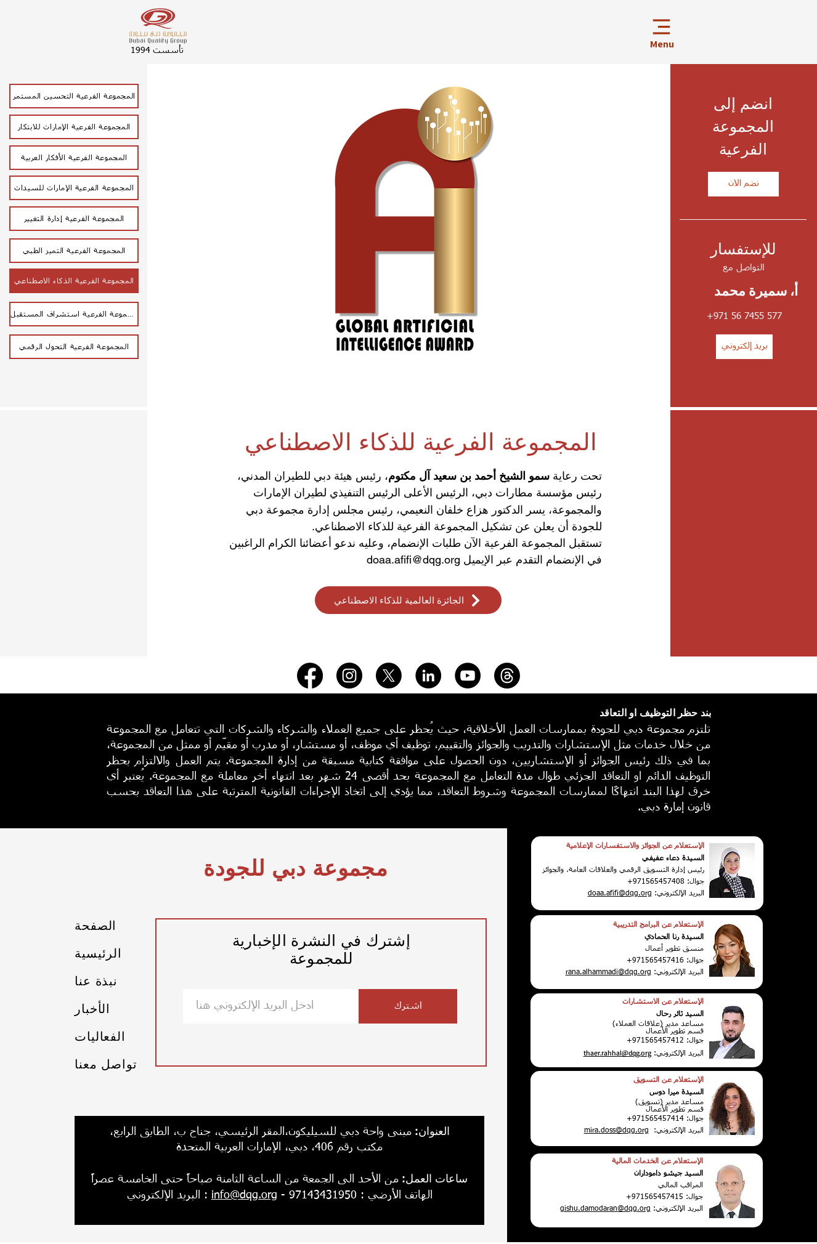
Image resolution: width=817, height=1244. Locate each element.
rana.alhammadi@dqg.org (608, 972)
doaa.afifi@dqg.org (413, 559)
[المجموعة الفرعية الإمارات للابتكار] (74, 127)
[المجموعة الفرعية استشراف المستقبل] (74, 314)
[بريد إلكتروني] (744, 346)
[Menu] (661, 31)
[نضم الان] (743, 184)
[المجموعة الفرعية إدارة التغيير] (74, 218)
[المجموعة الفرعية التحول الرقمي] (74, 346)
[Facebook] (310, 676)
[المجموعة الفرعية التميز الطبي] (74, 250)
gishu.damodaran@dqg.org (605, 1209)
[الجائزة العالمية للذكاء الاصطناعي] (408, 600)
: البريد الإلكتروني (167, 1195)
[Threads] (507, 676)
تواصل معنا (106, 1064)
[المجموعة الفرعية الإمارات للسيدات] (74, 188)
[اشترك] (408, 1006)
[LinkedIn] (428, 676)
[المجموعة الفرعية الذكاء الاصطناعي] (74, 281)
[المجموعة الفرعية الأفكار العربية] (74, 157)
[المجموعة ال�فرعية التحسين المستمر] (74, 96)
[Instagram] (349, 676)
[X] (389, 676)
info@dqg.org (244, 1195)
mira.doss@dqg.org (616, 1130)
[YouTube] (468, 676)
